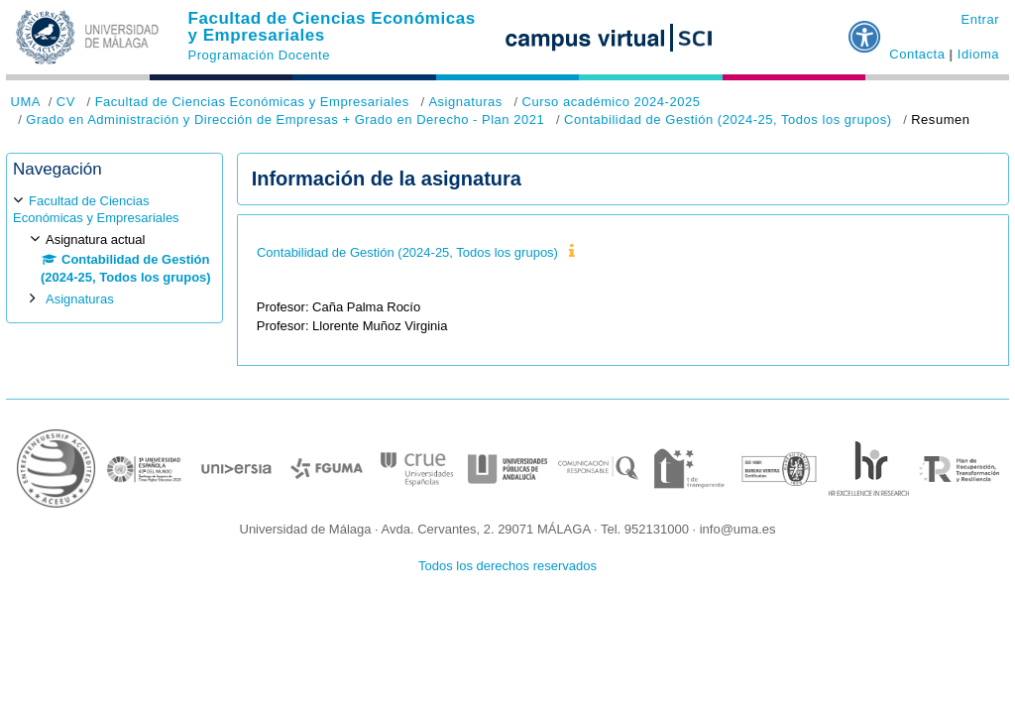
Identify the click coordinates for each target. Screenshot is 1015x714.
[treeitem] (114, 249)
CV (65, 101)
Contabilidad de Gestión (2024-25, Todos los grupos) (728, 119)
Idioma (978, 54)
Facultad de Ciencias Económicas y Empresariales (332, 27)
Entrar (979, 19)
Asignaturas (465, 101)
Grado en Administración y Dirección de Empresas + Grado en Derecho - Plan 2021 (285, 119)
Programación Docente (259, 55)
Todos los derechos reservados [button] (507, 565)
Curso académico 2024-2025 (610, 101)
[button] (865, 29)
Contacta (917, 54)
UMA (26, 101)
